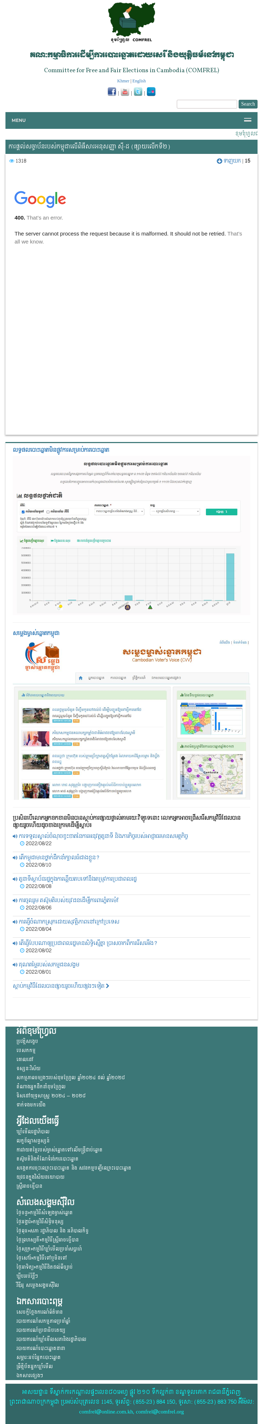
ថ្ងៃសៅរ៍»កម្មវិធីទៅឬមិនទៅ (41, 1258)
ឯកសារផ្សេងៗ (29, 1375)
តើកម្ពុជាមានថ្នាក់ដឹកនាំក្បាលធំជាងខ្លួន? (56, 857)
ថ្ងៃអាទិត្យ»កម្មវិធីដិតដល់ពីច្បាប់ (44, 1267)
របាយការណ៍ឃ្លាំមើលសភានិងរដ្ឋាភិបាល (51, 1339)
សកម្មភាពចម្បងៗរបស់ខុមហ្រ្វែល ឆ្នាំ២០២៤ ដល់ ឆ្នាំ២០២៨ (70, 1077)
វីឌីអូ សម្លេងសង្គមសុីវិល (37, 1285)
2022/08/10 (35, 865)
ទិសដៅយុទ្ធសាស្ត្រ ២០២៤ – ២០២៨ (50, 1095)
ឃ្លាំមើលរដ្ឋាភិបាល (32, 1131)
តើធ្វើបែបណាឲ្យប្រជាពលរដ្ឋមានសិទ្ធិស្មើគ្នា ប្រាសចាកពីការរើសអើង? (85, 943)
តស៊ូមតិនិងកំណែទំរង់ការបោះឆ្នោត (47, 1158)
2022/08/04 (35, 929)
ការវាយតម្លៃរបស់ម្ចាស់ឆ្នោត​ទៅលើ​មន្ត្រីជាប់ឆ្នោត (59, 1149)
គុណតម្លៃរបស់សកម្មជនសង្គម (46, 964)
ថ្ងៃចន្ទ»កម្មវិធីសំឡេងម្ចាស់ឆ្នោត (44, 1212)
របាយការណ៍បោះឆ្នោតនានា (40, 1348)
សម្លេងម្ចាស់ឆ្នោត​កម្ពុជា (36, 633)
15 (247, 161)
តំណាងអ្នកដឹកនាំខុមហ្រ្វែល (40, 1086)
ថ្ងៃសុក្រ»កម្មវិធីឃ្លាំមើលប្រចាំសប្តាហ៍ (49, 1248)
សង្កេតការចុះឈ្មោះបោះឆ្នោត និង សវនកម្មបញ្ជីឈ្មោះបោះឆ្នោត (73, 1168)
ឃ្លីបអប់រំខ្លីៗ (27, 1276)
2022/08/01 (35, 972)
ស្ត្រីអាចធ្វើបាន (29, 1186)
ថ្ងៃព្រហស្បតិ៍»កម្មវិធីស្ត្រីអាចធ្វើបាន (47, 1239)
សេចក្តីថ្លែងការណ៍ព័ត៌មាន (39, 1312)
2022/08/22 (36, 843)
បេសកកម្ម (26, 1050)
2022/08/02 (36, 950)
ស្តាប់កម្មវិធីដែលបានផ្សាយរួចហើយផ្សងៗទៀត (61, 986)
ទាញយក (229, 161)
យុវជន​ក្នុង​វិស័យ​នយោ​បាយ (40, 1177)
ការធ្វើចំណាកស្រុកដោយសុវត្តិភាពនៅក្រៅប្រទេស (66, 921)
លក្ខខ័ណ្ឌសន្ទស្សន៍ (32, 1140)
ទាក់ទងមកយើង (30, 1104)
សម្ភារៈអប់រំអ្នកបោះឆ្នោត (38, 1357)
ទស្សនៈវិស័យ (28, 1068)
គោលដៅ (24, 1059)
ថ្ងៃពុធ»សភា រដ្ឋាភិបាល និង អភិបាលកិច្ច (52, 1230)
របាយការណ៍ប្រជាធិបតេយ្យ (40, 1330)
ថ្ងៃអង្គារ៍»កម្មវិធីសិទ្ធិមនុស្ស (40, 1221)
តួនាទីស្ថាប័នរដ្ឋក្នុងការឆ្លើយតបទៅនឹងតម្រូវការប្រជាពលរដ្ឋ (75, 879)
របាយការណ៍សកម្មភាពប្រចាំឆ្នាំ (43, 1321)
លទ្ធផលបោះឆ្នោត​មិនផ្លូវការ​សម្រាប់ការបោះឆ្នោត (61, 450)
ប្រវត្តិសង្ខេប (27, 1041)
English (139, 81)
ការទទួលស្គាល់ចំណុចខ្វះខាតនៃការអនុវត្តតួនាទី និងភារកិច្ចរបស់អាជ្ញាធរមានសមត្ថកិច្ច (100, 836)
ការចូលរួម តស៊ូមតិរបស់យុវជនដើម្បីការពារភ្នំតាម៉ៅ (66, 900)
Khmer (123, 81)
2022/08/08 (35, 886)
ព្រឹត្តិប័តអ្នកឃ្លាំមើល (34, 1366)
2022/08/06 (35, 908)
